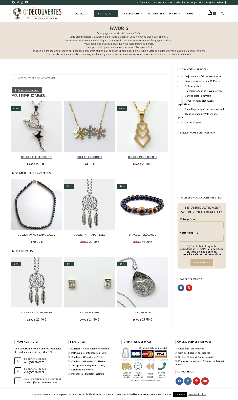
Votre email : (189, 232)
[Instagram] (188, 381)
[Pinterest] (196, 381)
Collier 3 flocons (89, 157)
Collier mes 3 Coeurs (142, 157)
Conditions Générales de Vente (87, 357)
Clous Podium (89, 312)
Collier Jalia (143, 312)
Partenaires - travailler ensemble (87, 374)
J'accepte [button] (180, 394)
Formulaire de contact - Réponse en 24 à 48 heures (199, 363)
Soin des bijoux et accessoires (194, 353)
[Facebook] (179, 381)
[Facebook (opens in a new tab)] (14, 2)
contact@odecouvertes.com (40, 382)
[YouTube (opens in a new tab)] (26, 2)
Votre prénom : (189, 219)
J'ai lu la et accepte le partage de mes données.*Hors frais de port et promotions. (201, 250)
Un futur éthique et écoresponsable (196, 357)
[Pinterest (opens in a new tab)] (18, 2)
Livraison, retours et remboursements (90, 348)
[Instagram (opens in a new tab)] (22, 2)
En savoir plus (197, 394)
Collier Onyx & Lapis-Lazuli (36, 234)
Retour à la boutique (28, 90)
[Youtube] (205, 381)
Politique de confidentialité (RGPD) (198, 247)
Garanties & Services (82, 369)
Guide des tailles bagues (191, 348)
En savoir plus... (194, 122)
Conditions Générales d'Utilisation (88, 361)
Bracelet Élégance (142, 234)
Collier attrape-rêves (89, 234)
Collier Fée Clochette (36, 157)
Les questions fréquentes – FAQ (88, 365)
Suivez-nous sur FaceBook (197, 132)
